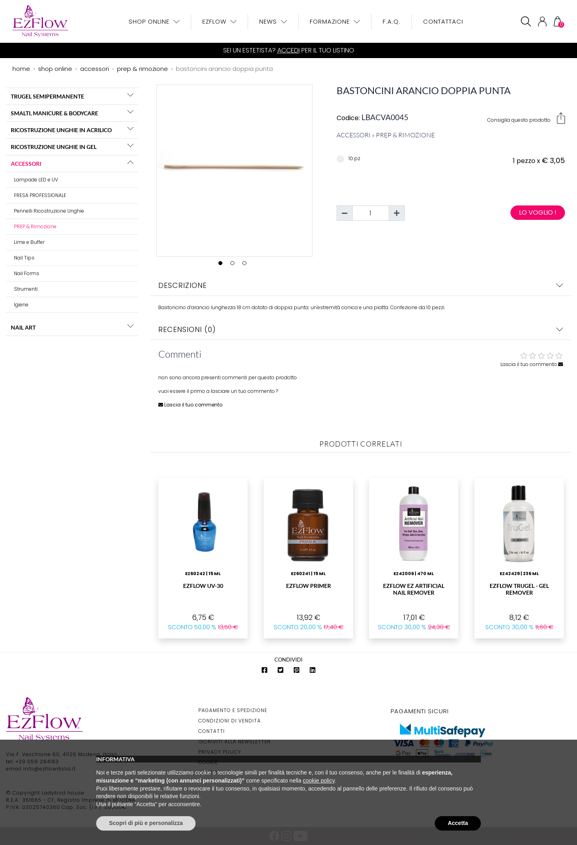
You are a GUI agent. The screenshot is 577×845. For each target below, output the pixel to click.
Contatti (211, 731)
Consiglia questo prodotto (526, 118)
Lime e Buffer (29, 242)
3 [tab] (246, 265)
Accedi (288, 50)
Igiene (21, 304)
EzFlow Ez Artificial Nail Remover (413, 589)
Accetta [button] (458, 823)
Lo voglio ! (538, 212)
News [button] (269, 21)
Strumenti (26, 289)
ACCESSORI (26, 163)
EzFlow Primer (308, 585)
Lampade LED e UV (36, 179)
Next (318, 169)
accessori (94, 68)
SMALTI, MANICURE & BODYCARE (54, 113)
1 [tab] (222, 265)
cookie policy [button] (319, 780)
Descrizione (360, 285)
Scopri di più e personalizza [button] (146, 823)
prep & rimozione (142, 68)
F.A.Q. (391, 21)
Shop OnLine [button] (150, 21)
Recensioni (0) (360, 329)
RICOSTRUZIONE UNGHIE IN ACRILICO (61, 130)
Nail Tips (24, 257)
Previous (151, 169)
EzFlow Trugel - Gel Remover (519, 589)
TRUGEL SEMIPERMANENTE (47, 96)
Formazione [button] (331, 21)
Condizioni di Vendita (229, 720)
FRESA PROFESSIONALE (40, 195)
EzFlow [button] (215, 21)
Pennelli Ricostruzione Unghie (49, 210)
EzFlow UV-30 (203, 585)
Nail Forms (26, 273)
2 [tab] (234, 265)
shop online (55, 68)
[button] (130, 95)
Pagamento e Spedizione (232, 710)
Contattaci (443, 21)
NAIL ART (23, 327)
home (21, 68)
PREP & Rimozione (35, 226)
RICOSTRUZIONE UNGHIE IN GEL (54, 146)
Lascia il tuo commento (531, 364)
